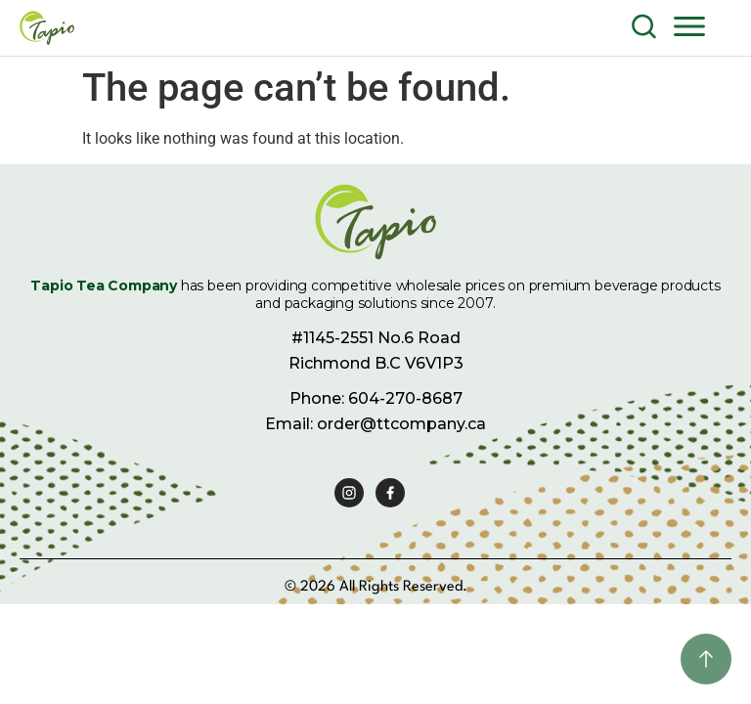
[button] (689, 25)
